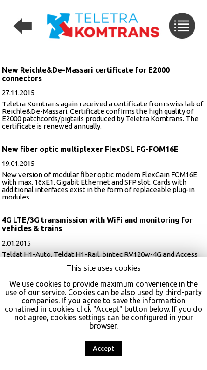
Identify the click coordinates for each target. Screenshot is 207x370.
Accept (103, 348)
